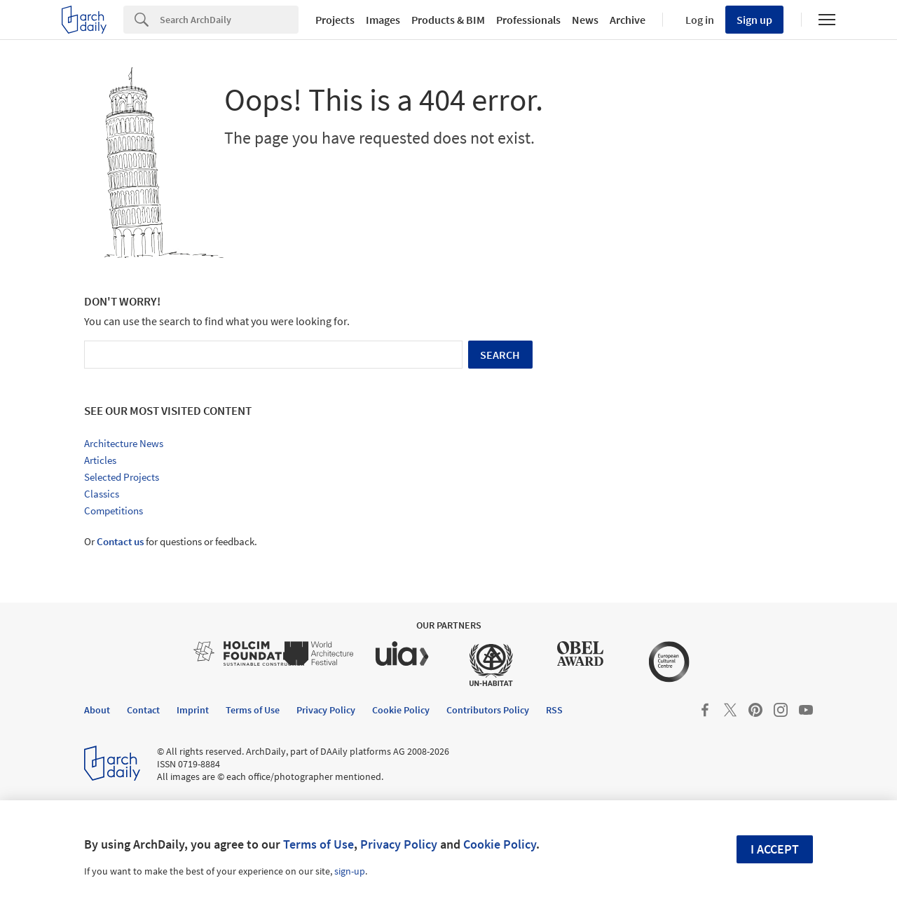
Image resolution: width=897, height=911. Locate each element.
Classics (101, 493)
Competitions (113, 510)
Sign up (754, 20)
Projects (335, 19)
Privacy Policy (398, 844)
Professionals (528, 19)
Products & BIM (448, 19)
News (585, 19)
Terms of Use (318, 844)
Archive (627, 19)
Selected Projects (121, 477)
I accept (775, 849)
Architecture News (123, 443)
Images (383, 19)
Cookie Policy (499, 844)
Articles (100, 460)
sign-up (349, 871)
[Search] (229, 20)
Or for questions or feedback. (170, 541)
